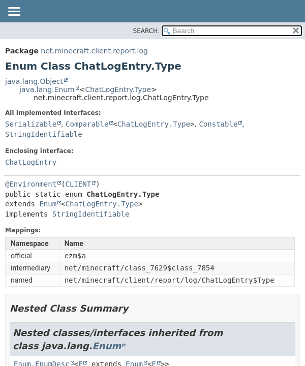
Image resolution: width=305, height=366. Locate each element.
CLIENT (79, 184)
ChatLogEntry (30, 162)
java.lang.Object (34, 81)
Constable (218, 124)
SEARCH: (146, 31)
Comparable (87, 124)
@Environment (30, 184)
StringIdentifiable (43, 134)
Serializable (30, 124)
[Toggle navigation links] (13, 12)
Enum (47, 204)
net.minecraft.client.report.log (94, 51)
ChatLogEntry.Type (118, 89)
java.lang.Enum (47, 89)
